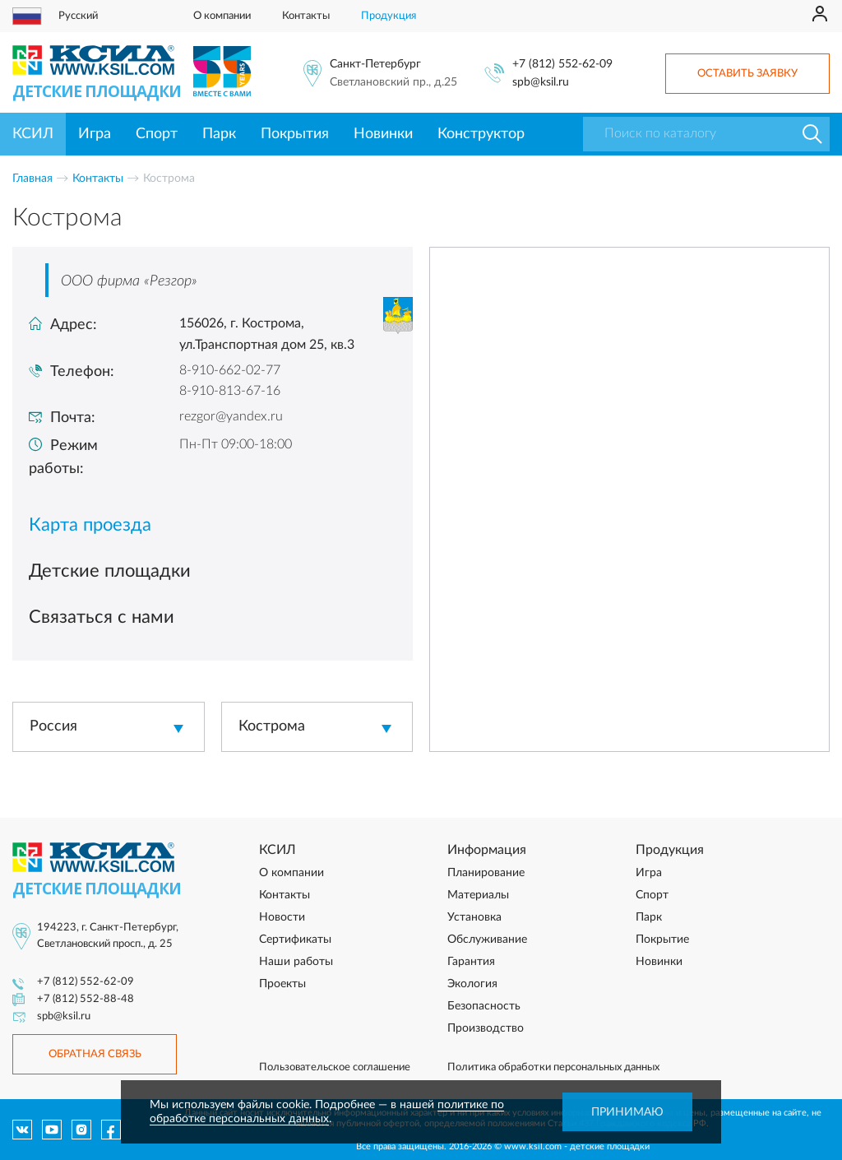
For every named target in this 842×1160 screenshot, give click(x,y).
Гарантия (471, 961)
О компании (222, 16)
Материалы (478, 895)
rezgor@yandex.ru (231, 416)
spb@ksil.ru (540, 82)
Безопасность (483, 1006)
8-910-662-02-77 (229, 370)
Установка (474, 917)
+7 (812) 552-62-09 (562, 64)
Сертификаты (295, 939)
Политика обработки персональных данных (553, 1067)
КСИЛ (32, 134)
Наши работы (296, 961)
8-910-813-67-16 (229, 390)
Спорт (157, 134)
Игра (94, 134)
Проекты (282, 984)
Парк (219, 134)
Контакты (306, 16)
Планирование (486, 873)
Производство (485, 1028)
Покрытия (295, 134)
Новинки (383, 134)
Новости (282, 917)
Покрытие (662, 939)
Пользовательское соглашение (334, 1067)
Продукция (388, 16)
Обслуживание (487, 939)
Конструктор (481, 134)
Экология (472, 984)
